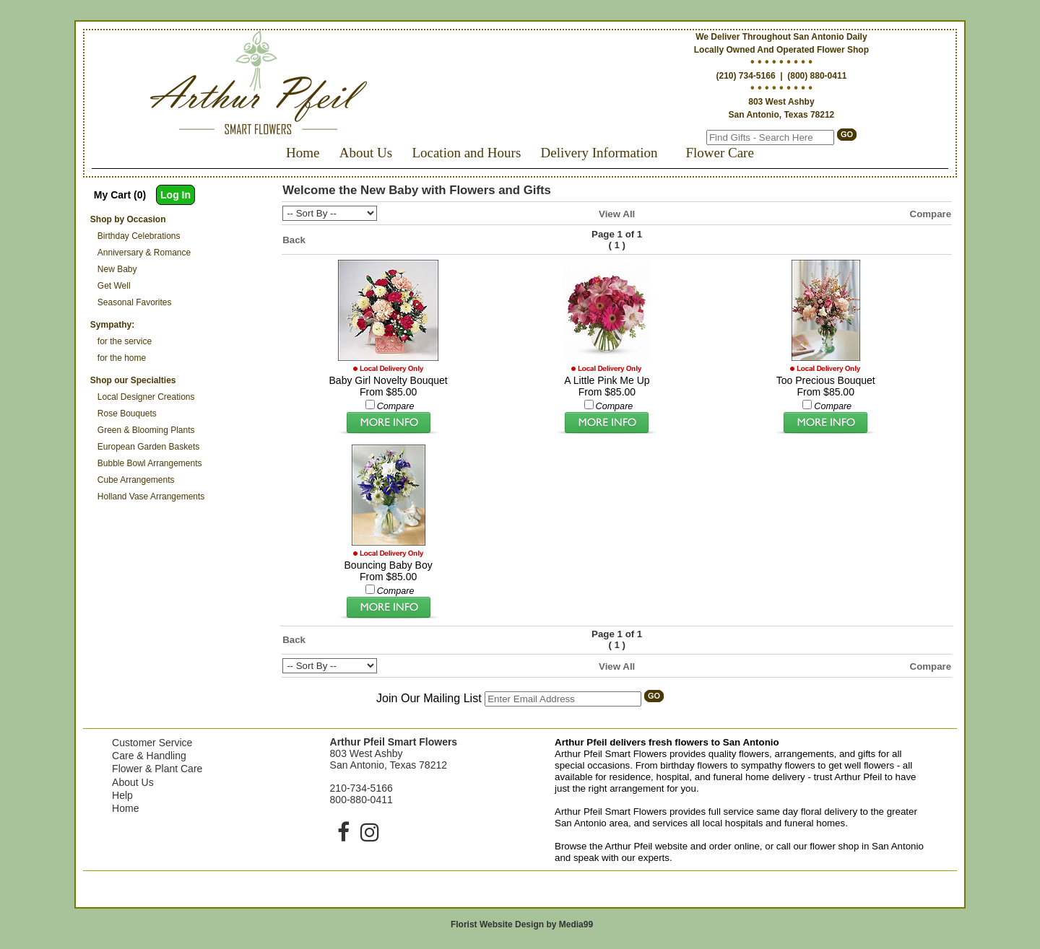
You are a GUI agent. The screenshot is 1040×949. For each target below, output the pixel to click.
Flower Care (719, 152)
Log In (175, 195)
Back (294, 240)
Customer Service (152, 742)
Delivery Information (599, 152)
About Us (365, 152)
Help (122, 795)
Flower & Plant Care (157, 768)
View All (617, 214)
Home (302, 152)
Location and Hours (466, 152)
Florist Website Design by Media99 (522, 924)
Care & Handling (149, 755)
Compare (931, 214)
